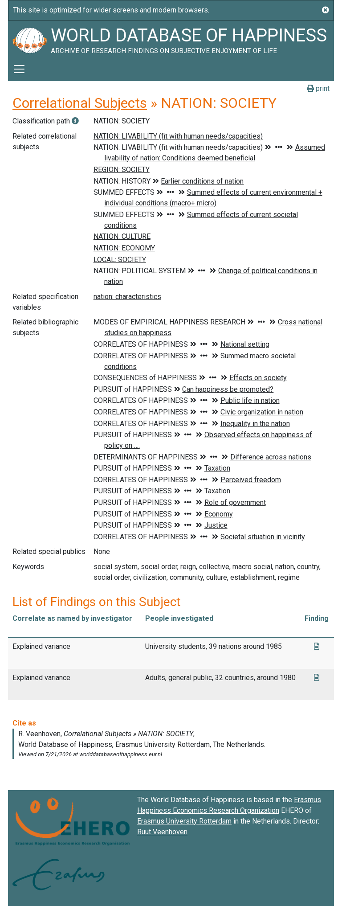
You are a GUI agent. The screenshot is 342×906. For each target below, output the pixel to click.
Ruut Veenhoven (162, 832)
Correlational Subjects (79, 102)
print (318, 88)
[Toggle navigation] (19, 69)
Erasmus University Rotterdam (184, 821)
